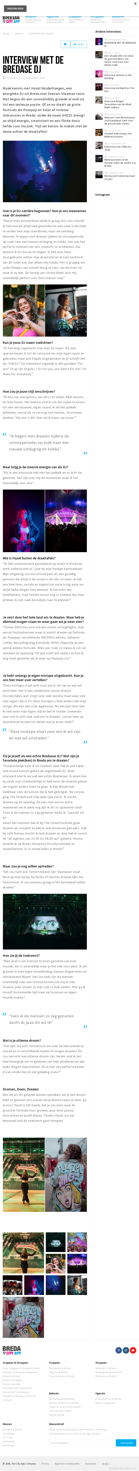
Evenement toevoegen (16, 1392)
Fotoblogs (9, 1445)
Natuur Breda (56, 1414)
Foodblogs (9, 1433)
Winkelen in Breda (105, 1368)
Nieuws (7, 1424)
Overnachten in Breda (61, 1376)
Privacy (45, 1463)
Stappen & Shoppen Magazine (20, 1372)
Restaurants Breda (60, 1368)
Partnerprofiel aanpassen (17, 1388)
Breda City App (11, 1376)
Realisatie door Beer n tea (122, 1468)
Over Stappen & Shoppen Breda (21, 1368)
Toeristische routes (60, 1410)
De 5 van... (8, 1437)
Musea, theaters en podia (64, 1402)
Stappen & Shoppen (15, 1362)
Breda (106, 1463)
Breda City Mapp (12, 1380)
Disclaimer (90, 1463)
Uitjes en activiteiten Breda (65, 1406)
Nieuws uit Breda (12, 1429)
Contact (7, 1400)
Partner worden (12, 1384)
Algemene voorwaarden (67, 1463)
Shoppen (101, 1362)
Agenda (100, 1393)
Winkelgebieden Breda (108, 1372)
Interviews (9, 1441)
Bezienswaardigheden (62, 1398)
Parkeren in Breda (105, 1376)
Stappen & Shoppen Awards (19, 1396)
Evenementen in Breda (108, 1398)
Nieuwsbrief (56, 1424)
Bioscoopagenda (105, 1402)
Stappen (54, 1362)
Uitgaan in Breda (58, 1372)
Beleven (54, 1393)
